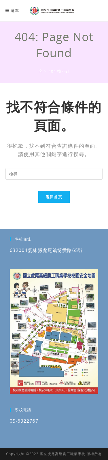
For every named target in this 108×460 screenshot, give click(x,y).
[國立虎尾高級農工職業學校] (41, 71)
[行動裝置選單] (12, 10)
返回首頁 (54, 196)
